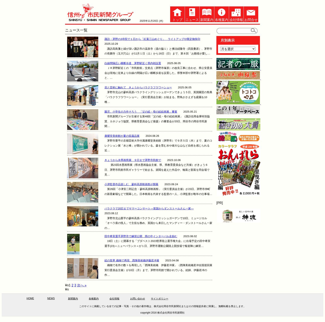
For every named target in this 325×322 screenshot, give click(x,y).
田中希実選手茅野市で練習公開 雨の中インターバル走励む (140, 236)
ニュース (192, 14)
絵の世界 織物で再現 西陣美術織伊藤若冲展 (131, 260)
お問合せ (251, 14)
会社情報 (236, 14)
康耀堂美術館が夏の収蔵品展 (121, 135)
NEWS (51, 298)
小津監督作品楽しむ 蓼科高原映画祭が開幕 (131, 184)
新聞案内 (207, 14)
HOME (30, 298)
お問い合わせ (137, 298)
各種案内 (221, 14)
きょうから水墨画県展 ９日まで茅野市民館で (132, 160)
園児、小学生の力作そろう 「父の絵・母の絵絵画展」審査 (140, 111)
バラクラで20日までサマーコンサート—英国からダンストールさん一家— (149, 208)
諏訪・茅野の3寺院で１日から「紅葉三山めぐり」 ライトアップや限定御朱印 (152, 39)
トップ (177, 14)
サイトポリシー (159, 298)
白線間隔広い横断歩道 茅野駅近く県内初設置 (132, 63)
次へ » (81, 285)
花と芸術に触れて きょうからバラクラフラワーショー (138, 87)
